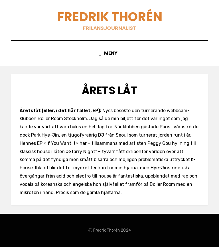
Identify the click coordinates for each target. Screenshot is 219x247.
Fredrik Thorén (109, 16)
